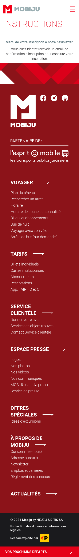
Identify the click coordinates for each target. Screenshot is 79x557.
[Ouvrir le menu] (72, 9)
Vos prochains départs (26, 551)
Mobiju (21, 9)
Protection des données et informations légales (38, 528)
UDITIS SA (55, 520)
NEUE (40, 520)
